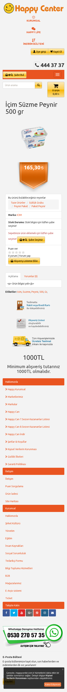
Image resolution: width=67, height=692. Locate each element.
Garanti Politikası (15, 464)
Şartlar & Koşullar (16, 441)
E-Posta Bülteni (12, 657)
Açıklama (13, 276)
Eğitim (8, 538)
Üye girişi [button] (39, 51)
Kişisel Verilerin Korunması (21, 449)
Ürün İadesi (11, 493)
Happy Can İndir (15, 434)
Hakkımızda (11, 381)
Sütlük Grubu (36, 202)
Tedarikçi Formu (14, 560)
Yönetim (9, 530)
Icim (19, 291)
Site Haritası (11, 501)
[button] (55, 89)
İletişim (9, 471)
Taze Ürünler (18, 202)
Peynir (34, 291)
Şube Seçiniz (31, 239)
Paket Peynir (38, 206)
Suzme (26, 291)
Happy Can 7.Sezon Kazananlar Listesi (27, 419)
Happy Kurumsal (15, 389)
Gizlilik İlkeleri (14, 456)
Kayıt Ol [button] (56, 51)
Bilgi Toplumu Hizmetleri (19, 568)
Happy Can (12, 411)
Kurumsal (10, 508)
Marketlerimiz (14, 396)
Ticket (8, 598)
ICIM (19, 215)
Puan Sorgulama (14, 486)
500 (41, 291)
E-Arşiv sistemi (13, 590)
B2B (7, 575)
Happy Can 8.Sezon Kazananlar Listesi (27, 426)
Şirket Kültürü (12, 523)
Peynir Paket (21, 206)
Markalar (11, 404)
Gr (46, 291)
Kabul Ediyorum (52, 684)
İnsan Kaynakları (14, 545)
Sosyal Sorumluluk (15, 553)
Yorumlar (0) (31, 276)
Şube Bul (14, 74)
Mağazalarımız (13, 583)
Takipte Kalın (12, 605)
